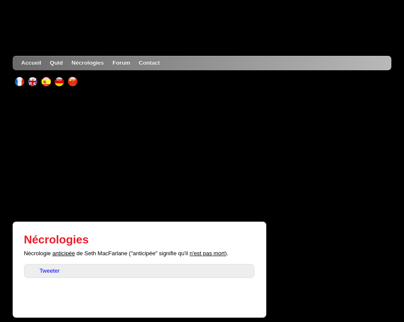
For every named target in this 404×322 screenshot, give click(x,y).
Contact (149, 62)
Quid (56, 62)
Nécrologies (87, 62)
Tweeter (50, 270)
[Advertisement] (202, 154)
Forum (121, 62)
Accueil (31, 62)
